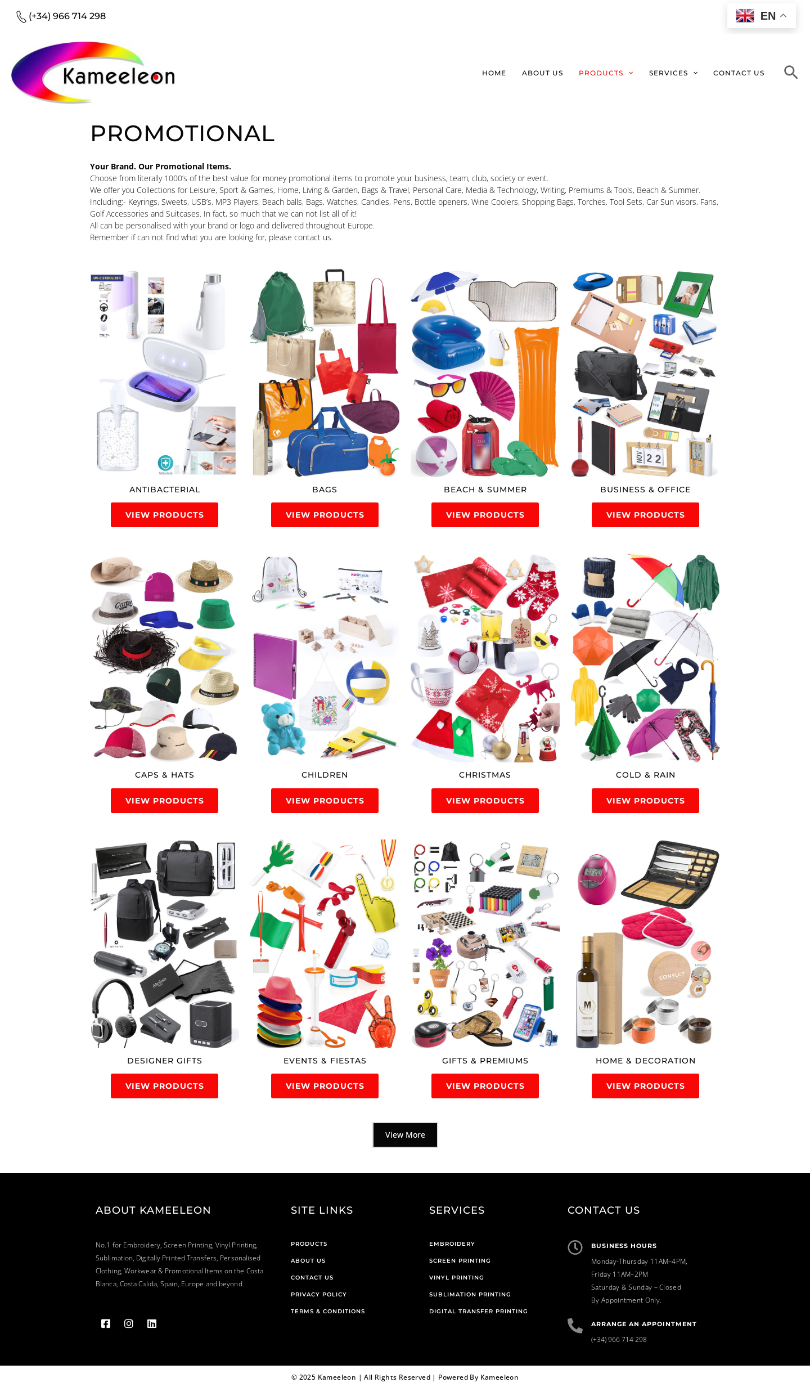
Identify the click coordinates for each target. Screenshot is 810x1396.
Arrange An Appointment (644, 1331)
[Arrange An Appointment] (575, 1332)
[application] (633, 73)
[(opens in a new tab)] (164, 372)
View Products (164, 516)
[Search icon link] (791, 74)
